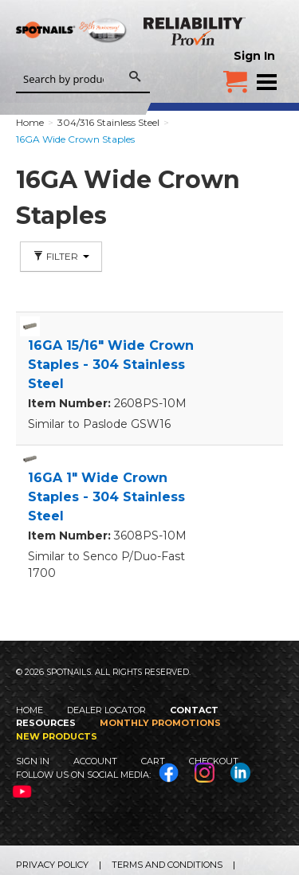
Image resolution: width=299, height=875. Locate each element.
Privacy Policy (52, 864)
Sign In (254, 56)
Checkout (213, 761)
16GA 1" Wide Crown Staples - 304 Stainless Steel (106, 497)
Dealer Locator (106, 710)
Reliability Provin (195, 31)
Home (29, 710)
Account (95, 761)
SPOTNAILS (72, 53)
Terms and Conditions (167, 864)
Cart (153, 761)
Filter (61, 256)
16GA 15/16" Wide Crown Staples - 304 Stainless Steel (111, 364)
